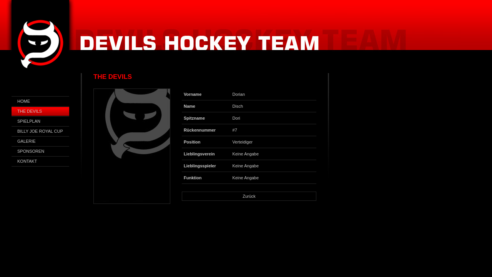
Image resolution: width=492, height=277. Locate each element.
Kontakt (27, 161)
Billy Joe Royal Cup (40, 131)
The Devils (29, 111)
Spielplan (28, 121)
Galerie (26, 141)
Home (23, 101)
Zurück (249, 196)
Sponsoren (30, 151)
